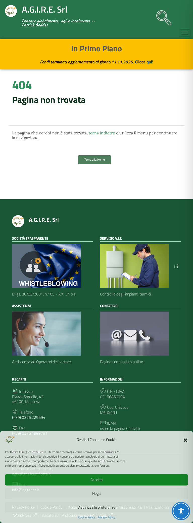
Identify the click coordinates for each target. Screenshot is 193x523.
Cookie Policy (86, 517)
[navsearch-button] (161, 15)
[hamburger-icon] (184, 33)
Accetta (96, 479)
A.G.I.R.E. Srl (44, 219)
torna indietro (102, 132)
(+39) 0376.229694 (28, 417)
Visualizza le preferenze (96, 507)
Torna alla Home (94, 159)
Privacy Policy (106, 517)
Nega (96, 493)
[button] (185, 439)
